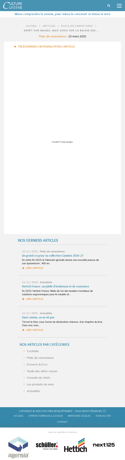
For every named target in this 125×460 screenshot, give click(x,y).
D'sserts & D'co (37, 364)
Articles (49, 26)
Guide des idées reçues (42, 371)
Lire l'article (34, 268)
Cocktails (33, 351)
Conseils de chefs (38, 377)
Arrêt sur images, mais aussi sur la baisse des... (61, 30)
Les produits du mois (40, 384)
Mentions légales (79, 415)
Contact (62, 421)
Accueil (31, 26)
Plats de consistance (52, 36)
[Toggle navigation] (119, 5)
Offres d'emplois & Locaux (46, 415)
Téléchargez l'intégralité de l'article (46, 46)
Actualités (46, 282)
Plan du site (103, 415)
